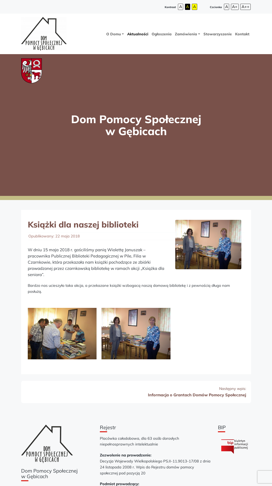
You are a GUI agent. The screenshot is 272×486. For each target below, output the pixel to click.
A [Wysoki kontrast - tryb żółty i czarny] (194, 6)
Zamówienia (186, 34)
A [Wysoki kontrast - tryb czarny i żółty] (187, 6)
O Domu (113, 34)
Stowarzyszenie (217, 34)
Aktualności (137, 34)
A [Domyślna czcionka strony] (226, 6)
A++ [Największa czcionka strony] (245, 6)
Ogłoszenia (162, 34)
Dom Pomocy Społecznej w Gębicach (136, 125)
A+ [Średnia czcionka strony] (234, 6)
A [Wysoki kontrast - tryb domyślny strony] (180, 6)
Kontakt (242, 34)
